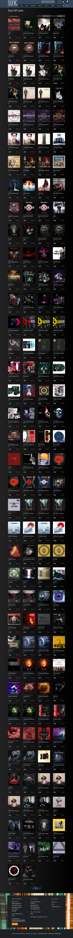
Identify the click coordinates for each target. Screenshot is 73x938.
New (27, 5)
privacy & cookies (31, 933)
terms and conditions (18, 933)
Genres (59, 5)
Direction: (53, 16)
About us (54, 902)
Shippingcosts (56, 906)
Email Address (16, 918)
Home (21, 5)
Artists (47, 5)
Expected (33, 5)
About (67, 5)
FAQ (64, 5)
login (18, 37)
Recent (40, 5)
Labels (53, 5)
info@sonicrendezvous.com (39, 917)
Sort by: (39, 16)
